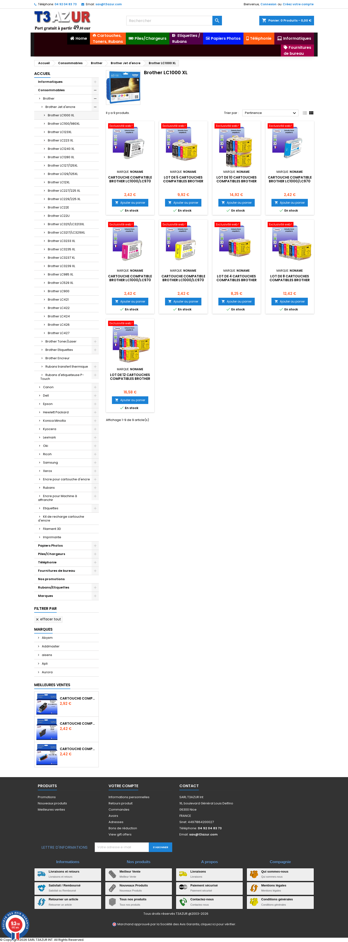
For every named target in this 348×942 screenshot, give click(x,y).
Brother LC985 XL (60, 274)
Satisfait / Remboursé (65, 885)
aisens (46, 655)
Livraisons (198, 871)
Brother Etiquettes (59, 350)
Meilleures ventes (51, 809)
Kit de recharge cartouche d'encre (61, 518)
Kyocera (49, 429)
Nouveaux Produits (134, 885)
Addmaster (50, 646)
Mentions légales (273, 885)
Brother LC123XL (60, 132)
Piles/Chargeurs (51, 554)
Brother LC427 (58, 333)
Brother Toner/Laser (61, 341)
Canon (48, 387)
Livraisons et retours (64, 871)
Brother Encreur (57, 358)
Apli (44, 663)
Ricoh (47, 454)
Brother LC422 (59, 308)
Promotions (47, 797)
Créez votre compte (298, 4)
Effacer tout (48, 619)
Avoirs (113, 815)
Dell (46, 395)
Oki (45, 445)
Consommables (51, 90)
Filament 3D (52, 529)
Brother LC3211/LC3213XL (66, 224)
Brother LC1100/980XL (64, 123)
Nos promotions (51, 579)
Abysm (47, 637)
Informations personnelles (129, 797)
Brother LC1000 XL (61, 115)
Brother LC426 (59, 324)
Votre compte (123, 786)
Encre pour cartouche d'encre (66, 479)
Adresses (116, 822)
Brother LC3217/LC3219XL (66, 232)
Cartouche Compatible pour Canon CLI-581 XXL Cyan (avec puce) (78, 749)
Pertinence (271, 113)
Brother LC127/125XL (62, 165)
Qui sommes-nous (274, 871)
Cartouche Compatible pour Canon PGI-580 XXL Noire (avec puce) (78, 698)
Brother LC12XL (59, 182)
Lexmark (49, 437)
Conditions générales (277, 899)
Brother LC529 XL (60, 282)
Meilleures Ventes (52, 685)
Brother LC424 (59, 316)
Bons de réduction (123, 828)
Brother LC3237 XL (61, 257)
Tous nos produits (133, 899)
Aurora (47, 672)
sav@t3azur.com (108, 4)
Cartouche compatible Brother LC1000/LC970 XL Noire (130, 181)
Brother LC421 (58, 299)
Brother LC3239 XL (61, 266)
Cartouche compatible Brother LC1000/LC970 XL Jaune (183, 280)
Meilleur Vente (130, 871)
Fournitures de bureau (56, 570)
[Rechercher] (174, 20)
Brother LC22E (58, 207)
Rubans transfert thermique (66, 366)
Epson (48, 404)
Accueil (42, 73)
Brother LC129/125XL (63, 174)
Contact (189, 786)
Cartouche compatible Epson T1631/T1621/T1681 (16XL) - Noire (78, 723)
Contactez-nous (202, 899)
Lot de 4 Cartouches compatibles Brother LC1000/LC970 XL (236, 280)
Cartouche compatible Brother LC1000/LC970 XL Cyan (290, 181)
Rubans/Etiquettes (53, 587)
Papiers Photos (50, 545)
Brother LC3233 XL (61, 241)
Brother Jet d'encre (60, 107)
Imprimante (52, 537)
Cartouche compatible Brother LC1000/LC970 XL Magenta (130, 280)
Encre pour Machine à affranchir (57, 498)
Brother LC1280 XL (61, 157)
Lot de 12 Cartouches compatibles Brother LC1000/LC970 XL (130, 378)
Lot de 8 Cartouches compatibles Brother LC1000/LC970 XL (290, 280)
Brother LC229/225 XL (64, 199)
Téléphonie (47, 562)
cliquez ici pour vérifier (218, 924)
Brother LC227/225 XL (64, 190)
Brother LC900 (58, 291)
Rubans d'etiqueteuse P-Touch (62, 377)
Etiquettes (50, 508)
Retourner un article (63, 899)
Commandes (119, 809)
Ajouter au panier (130, 203)
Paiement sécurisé (204, 885)
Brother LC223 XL (60, 140)
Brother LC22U (59, 215)
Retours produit (121, 803)
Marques (45, 596)
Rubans (49, 487)
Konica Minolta (54, 420)
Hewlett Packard (56, 412)
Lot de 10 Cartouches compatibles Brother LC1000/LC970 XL (236, 181)
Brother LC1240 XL (61, 148)
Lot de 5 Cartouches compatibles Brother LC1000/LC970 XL (183, 181)
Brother (49, 98)
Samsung (50, 462)
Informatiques (50, 81)
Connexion (268, 4)
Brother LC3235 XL (61, 249)
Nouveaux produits (52, 803)
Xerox (47, 471)
